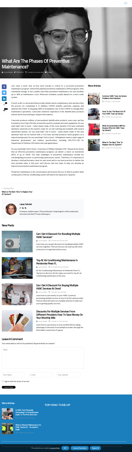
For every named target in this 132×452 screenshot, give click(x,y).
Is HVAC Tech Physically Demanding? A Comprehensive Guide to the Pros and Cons (26, 412)
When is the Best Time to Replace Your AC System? (112, 143)
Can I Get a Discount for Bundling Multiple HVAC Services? (58, 235)
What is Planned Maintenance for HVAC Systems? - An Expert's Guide (28, 427)
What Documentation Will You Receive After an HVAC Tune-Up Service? (113, 128)
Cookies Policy (54, 448)
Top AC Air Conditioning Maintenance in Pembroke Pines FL (57, 262)
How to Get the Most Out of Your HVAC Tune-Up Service (113, 112)
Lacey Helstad (8, 72)
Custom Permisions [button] (79, 448)
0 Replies (50, 72)
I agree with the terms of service (16, 381)
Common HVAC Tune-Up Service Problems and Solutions (114, 97)
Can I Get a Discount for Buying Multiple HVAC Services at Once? (57, 287)
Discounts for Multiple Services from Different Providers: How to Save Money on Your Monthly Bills (59, 314)
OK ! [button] (65, 448)
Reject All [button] (95, 448)
